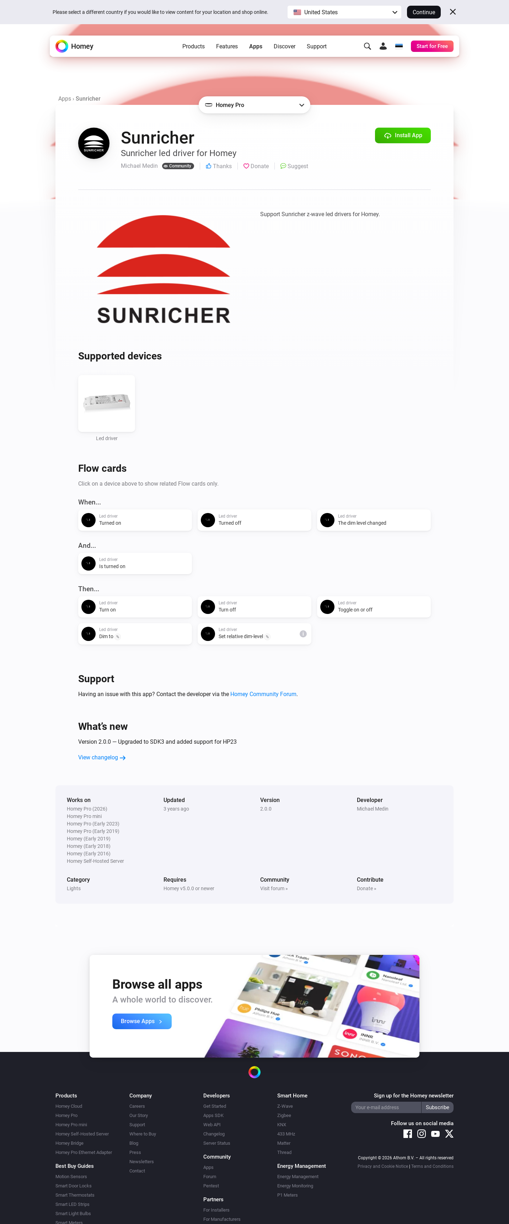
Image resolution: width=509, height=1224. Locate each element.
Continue (424, 12)
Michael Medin (373, 809)
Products (193, 46)
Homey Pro (66, 1115)
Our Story (138, 1115)
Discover (284, 46)
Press (135, 1152)
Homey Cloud (68, 1106)
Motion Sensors (71, 1176)
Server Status (216, 1143)
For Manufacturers (222, 1219)
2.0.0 (266, 809)
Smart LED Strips (72, 1204)
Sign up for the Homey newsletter (414, 1095)
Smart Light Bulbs (73, 1213)
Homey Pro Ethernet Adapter (83, 1152)
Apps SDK (213, 1115)
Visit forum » (274, 888)
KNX (281, 1124)
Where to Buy (142, 1134)
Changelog (214, 1134)
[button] (344, 12)
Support (317, 46)
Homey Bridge (69, 1143)
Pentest (211, 1185)
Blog (133, 1143)
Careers (137, 1106)
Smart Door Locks (73, 1185)
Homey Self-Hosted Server (82, 1134)
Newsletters (141, 1161)
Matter (283, 1143)
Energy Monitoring (295, 1185)
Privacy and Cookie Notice (383, 1166)
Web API (212, 1124)
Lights (74, 888)
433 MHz (286, 1134)
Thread (284, 1152)
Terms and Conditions (432, 1166)
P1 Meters (287, 1195)
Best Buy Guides (74, 1166)
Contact (137, 1171)
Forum (209, 1176)
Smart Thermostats (75, 1195)
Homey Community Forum (263, 694)
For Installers (216, 1210)
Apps (255, 46)
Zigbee (284, 1115)
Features (227, 46)
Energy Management (297, 1176)
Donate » (366, 888)
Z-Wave (285, 1106)
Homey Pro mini (71, 1124)
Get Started (214, 1106)
